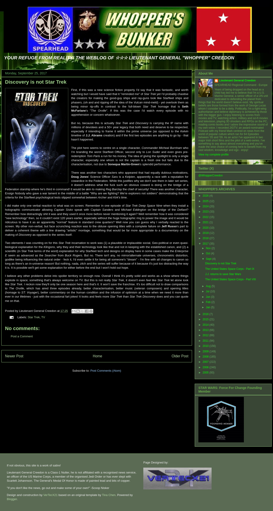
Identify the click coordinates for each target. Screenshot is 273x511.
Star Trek (34, 317)
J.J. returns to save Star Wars (223, 274)
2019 (206, 233)
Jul (208, 291)
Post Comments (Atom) (105, 370)
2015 (206, 319)
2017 (206, 243)
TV (43, 317)
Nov (209, 248)
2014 (206, 324)
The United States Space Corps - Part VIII (230, 279)
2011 (206, 340)
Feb (208, 302)
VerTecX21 (50, 495)
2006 (206, 367)
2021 (206, 222)
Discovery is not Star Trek (35, 82)
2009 (206, 351)
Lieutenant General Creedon (237, 80)
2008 (206, 356)
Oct (208, 253)
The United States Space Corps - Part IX (229, 269)
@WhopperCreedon (210, 175)
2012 (206, 335)
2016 (206, 314)
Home (97, 356)
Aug (209, 286)
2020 (206, 227)
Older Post (180, 356)
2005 (206, 372)
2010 (206, 346)
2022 (206, 217)
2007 (206, 361)
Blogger (12, 499)
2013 (206, 330)
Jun (208, 296)
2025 (206, 201)
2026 (206, 195)
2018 (206, 238)
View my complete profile (213, 154)
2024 (206, 206)
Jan (208, 307)
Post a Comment (22, 336)
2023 (206, 211)
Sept (209, 259)
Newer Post (14, 356)
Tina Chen (109, 495)
